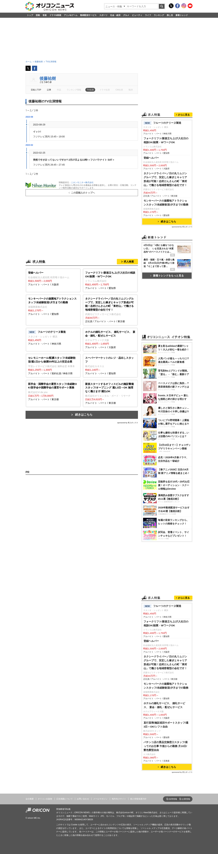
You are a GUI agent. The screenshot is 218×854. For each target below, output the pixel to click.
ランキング (159, 15)
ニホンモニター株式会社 (82, 182)
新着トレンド (182, 15)
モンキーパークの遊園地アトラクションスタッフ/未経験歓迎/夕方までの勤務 (166, 202)
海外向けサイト (119, 799)
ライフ (148, 15)
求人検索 (129, 261)
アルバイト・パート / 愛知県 (110, 280)
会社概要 (30, 799)
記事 (49, 90)
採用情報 (173, 799)
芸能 (38, 15)
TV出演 (90, 90)
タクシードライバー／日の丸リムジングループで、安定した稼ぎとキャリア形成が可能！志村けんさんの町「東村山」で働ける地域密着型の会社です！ (167, 179)
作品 (59, 90)
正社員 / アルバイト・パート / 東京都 (110, 310)
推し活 (170, 15)
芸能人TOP (36, 90)
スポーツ (103, 15)
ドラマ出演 (104, 90)
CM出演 (119, 90)
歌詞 (131, 90)
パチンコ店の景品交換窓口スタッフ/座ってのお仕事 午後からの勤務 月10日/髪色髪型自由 (166, 746)
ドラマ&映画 (55, 15)
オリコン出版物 (45, 799)
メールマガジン (100, 799)
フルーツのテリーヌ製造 (162, 123)
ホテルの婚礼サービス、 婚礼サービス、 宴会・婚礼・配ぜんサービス (164, 705)
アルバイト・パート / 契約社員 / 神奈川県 (53, 365)
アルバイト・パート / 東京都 (53, 391)
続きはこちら (83, 414)
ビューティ (137, 15)
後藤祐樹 (48, 78)
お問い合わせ (83, 799)
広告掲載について (64, 799)
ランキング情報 (74, 90)
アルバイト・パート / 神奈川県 (53, 337)
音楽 (45, 15)
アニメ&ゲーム (71, 15)
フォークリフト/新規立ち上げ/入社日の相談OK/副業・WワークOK (166, 140)
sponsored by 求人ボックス (127, 423)
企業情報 (186, 799)
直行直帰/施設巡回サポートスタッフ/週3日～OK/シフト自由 (166, 724)
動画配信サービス (88, 15)
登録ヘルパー (151, 157)
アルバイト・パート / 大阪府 (53, 278)
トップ (30, 15)
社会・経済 (115, 15)
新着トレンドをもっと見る (167, 275)
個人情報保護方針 (138, 799)
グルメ (126, 15)
